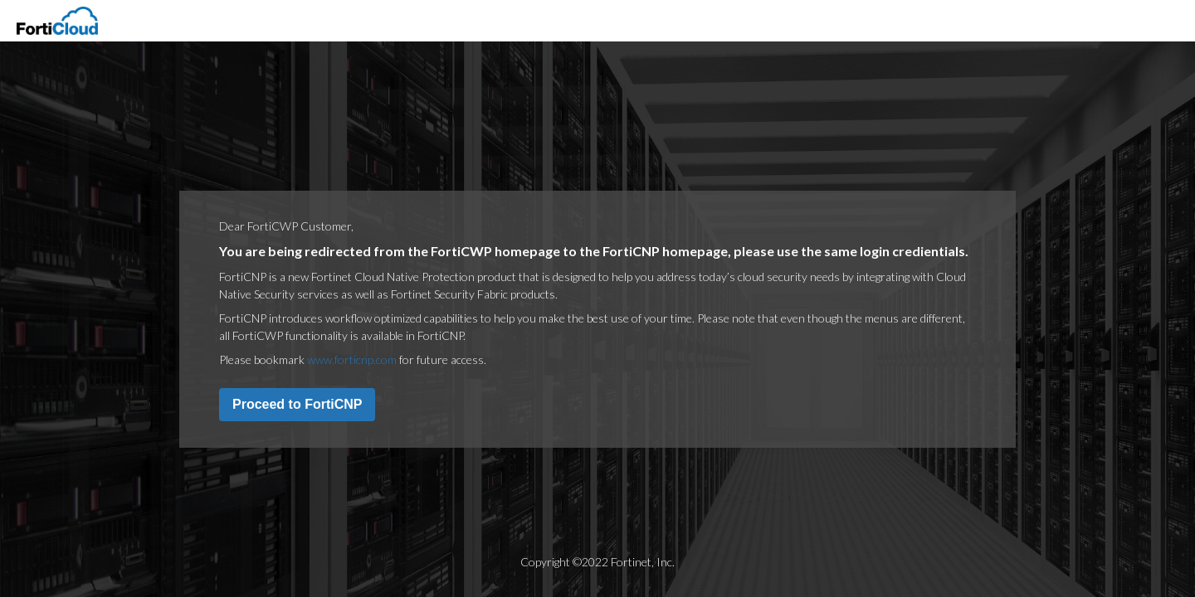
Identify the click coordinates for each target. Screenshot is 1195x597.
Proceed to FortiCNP (297, 404)
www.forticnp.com (352, 359)
